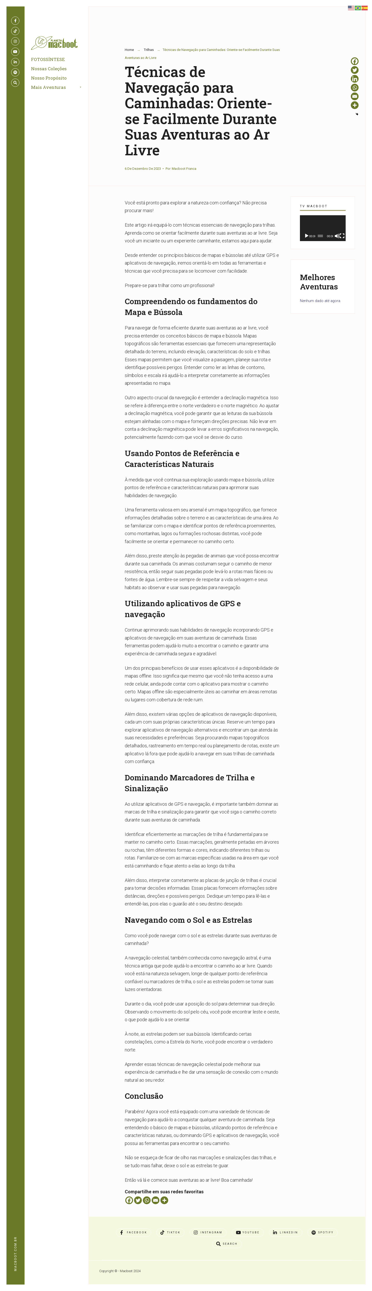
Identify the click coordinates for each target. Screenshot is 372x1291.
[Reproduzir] (306, 236)
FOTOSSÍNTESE (48, 59)
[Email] (155, 1200)
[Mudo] (337, 236)
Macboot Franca (184, 169)
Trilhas (149, 50)
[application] (323, 228)
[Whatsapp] (147, 1200)
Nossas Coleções (49, 69)
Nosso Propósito (49, 78)
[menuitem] (62, 87)
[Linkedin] (355, 79)
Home (129, 50)
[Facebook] (129, 1200)
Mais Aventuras (48, 87)
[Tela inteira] (342, 236)
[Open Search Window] (15, 83)
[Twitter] (138, 1200)
